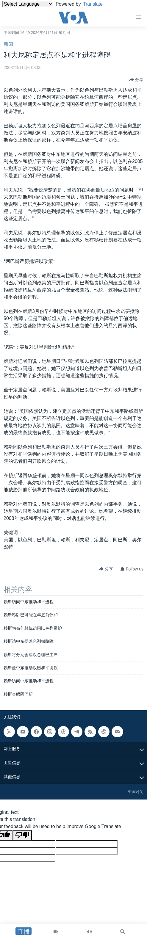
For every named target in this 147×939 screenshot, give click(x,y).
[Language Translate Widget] (27, 4)
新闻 (8, 44)
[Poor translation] (22, 835)
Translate (97, 4)
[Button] (136, 79)
